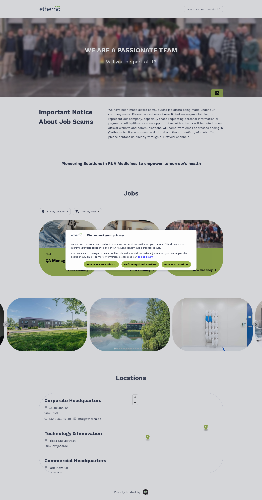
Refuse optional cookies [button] (140, 264)
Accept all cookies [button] (176, 264)
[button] (101, 264)
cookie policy (145, 256)
